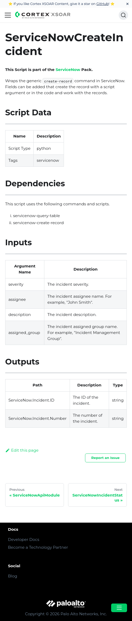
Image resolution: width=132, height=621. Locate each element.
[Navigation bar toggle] (8, 15)
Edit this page (22, 450)
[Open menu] (119, 608)
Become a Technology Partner (38, 547)
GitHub (102, 4)
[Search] (123, 15)
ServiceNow (68, 69)
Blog (12, 576)
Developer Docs (23, 539)
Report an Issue (105, 458)
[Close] (127, 4)
